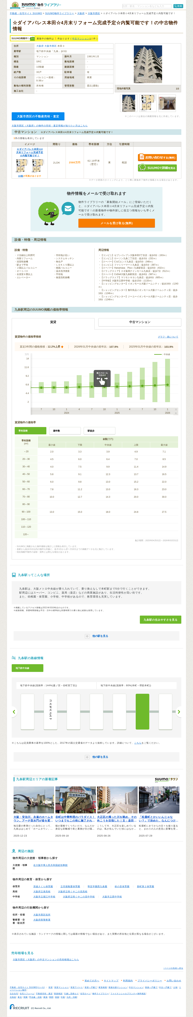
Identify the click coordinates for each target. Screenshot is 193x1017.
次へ (178, 712)
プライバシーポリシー (150, 980)
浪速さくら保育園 (43, 886)
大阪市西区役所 (42, 914)
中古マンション (80, 38)
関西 (51, 997)
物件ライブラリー (100, 994)
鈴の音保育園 (122, 886)
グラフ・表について (168, 336)
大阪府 (81, 13)
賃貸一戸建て (91, 987)
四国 (57, 997)
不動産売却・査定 (44, 994)
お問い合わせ (174, 980)
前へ (14, 712)
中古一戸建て (165, 987)
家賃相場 (103, 987)
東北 (20, 997)
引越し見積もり (71, 994)
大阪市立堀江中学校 (44, 896)
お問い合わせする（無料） (157, 158)
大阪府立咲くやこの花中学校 (79, 896)
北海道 (13, 997)
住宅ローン (85, 994)
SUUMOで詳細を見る (157, 168)
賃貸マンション (61, 987)
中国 (63, 997)
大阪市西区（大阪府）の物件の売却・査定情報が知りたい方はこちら (50, 125)
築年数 (56, 430)
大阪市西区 (94, 13)
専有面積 (23, 430)
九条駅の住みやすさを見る (161, 619)
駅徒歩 (91, 430)
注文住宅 (14, 994)
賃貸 (50, 987)
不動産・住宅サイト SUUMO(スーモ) (27, 987)
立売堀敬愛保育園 (70, 886)
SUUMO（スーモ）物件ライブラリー (35, 5)
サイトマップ (111, 980)
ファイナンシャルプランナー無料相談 (128, 994)
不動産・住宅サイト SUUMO (26, 13)
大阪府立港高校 (42, 891)
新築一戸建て (151, 987)
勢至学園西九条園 (97, 886)
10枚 (20, 176)
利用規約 (128, 980)
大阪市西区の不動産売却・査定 (38, 116)
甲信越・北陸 (35, 997)
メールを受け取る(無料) (116, 223)
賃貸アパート (76, 987)
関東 (26, 997)
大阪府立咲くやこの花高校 (72, 891)
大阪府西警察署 (42, 919)
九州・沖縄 (72, 997)
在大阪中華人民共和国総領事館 (50, 865)
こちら (138, 743)
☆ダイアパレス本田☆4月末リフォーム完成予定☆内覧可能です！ (29, 152)
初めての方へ (92, 980)
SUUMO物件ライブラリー (59, 13)
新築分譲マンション (118, 987)
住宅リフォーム (27, 994)
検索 (179, 6)
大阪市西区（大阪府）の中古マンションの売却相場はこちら (46, 959)
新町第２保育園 (145, 886)
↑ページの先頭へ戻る (173, 968)
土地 (175, 987)
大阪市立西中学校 (112, 896)
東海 (45, 997)
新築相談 (58, 994)
